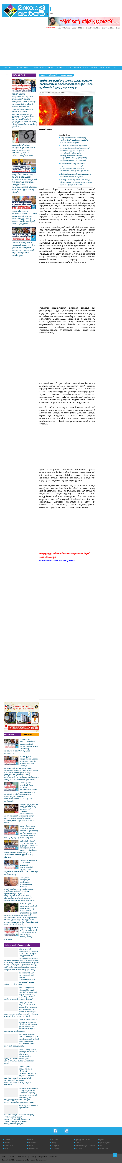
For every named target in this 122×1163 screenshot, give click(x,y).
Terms (32, 1156)
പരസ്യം (78, 1143)
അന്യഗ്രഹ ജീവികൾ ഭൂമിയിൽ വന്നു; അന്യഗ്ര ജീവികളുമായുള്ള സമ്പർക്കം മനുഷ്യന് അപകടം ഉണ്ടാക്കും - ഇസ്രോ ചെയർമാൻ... (76, 182)
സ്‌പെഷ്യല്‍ (53, 75)
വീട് (100, 1146)
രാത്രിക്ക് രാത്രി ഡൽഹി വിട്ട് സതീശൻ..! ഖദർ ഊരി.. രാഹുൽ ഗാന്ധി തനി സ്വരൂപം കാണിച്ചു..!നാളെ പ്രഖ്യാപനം (21, 934)
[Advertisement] (61, 48)
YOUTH (101, 68)
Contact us (22, 1156)
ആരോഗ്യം (32, 1143)
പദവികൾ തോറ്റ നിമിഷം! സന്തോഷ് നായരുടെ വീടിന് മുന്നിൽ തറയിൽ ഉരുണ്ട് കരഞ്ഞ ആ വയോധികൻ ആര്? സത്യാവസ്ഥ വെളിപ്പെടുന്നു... (24, 248)
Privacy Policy (42, 1156)
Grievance (52, 1156)
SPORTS (77, 68)
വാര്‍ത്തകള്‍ (8, 1140)
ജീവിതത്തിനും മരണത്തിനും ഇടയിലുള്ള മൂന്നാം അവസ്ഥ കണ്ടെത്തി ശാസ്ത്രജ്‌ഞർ (75, 175)
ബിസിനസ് (8, 1146)
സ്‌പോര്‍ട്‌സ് (33, 1149)
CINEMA (69, 68)
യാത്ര (54, 1143)
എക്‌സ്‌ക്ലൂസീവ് (105, 1143)
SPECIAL (94, 68)
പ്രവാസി (78, 1149)
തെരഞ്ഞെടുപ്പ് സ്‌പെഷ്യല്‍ (85, 1146)
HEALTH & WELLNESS (56, 68)
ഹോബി (55, 1140)
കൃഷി (6, 1149)
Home (4, 1156)
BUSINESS (28, 68)
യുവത (101, 1140)
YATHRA (86, 68)
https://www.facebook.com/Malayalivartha (57, 561)
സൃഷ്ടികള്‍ (55, 1146)
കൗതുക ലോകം (66, 75)
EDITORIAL (7, 72)
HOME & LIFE (111, 68)
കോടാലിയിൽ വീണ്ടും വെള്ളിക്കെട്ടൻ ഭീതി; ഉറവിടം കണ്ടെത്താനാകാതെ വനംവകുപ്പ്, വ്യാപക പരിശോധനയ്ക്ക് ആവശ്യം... (24, 149)
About (12, 1156)
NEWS (11, 68)
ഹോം (43, 75)
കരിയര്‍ (7, 1143)
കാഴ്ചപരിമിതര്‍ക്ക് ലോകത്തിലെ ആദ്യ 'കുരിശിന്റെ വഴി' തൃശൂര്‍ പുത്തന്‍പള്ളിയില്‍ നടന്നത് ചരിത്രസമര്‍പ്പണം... (74, 140)
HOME (5, 68)
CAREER (19, 68)
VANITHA (43, 68)
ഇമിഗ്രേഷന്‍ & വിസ (82, 1140)
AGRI (36, 68)
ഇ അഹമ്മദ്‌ (103, 1149)
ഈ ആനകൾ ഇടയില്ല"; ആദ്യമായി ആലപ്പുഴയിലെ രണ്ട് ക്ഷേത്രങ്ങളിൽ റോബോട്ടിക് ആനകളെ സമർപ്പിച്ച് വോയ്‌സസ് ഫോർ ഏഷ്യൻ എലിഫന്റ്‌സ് (74, 167)
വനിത (30, 1140)
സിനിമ (30, 1146)
